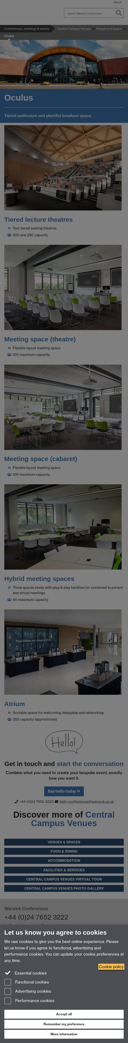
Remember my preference (64, 1024)
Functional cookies (26, 982)
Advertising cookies (27, 992)
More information (64, 1034)
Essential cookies (25, 973)
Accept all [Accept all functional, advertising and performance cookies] (64, 1014)
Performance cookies (29, 1001)
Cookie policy (111, 966)
